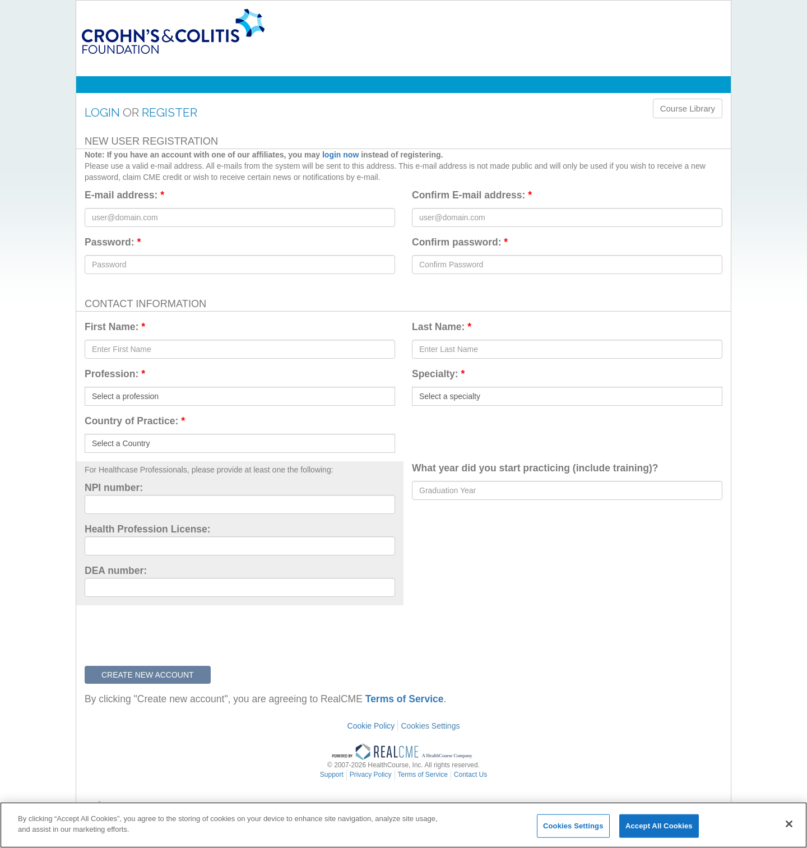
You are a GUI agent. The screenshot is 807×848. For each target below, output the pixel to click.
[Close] (789, 824)
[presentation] (170, 633)
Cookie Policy (371, 725)
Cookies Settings (430, 725)
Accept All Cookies (659, 826)
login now (340, 154)
